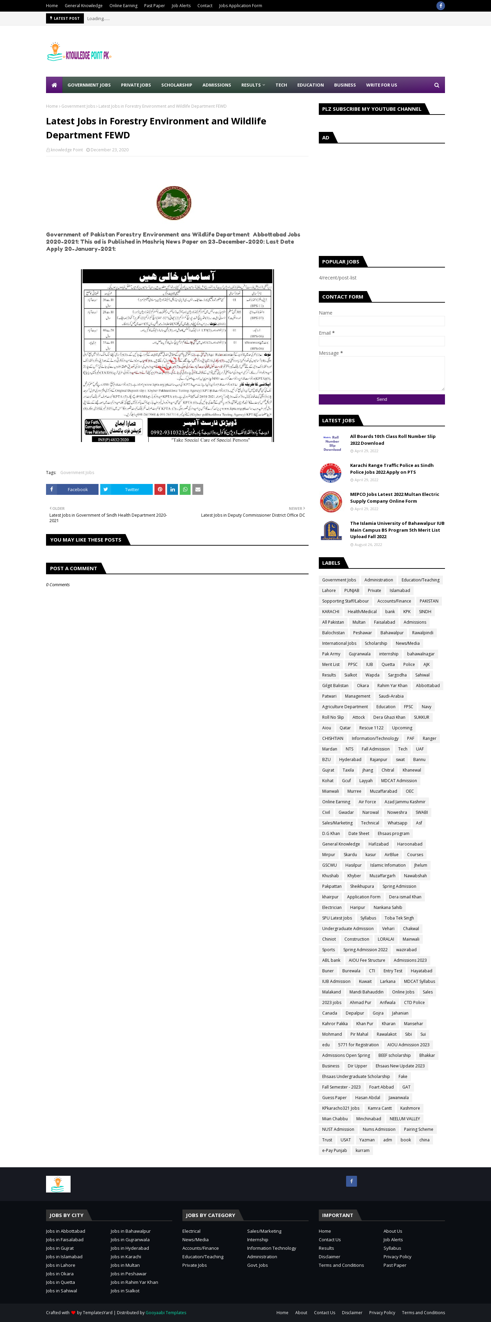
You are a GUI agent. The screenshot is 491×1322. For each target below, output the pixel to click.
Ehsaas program (394, 833)
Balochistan (333, 633)
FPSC (408, 707)
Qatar (345, 728)
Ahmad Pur (360, 1002)
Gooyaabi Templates (166, 1313)
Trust (327, 1140)
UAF (420, 749)
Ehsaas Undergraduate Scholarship (356, 1076)
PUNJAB (351, 590)
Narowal (370, 812)
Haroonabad (409, 844)
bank (390, 611)
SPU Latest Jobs (337, 918)
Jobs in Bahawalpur (131, 1231)
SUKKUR (421, 717)
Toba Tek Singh (399, 918)
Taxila (348, 770)
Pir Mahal (359, 1034)
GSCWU (329, 865)
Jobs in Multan (125, 1265)
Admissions (415, 622)
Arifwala (388, 1002)
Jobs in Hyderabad (130, 1248)
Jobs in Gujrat (60, 1248)
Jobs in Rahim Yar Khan (134, 1282)
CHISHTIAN (332, 738)
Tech (402, 749)
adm (387, 1140)
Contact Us (330, 1239)
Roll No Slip (333, 717)
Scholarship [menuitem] (176, 85)
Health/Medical (362, 611)
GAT (406, 1087)
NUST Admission (338, 1129)
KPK (407, 611)
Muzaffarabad (383, 791)
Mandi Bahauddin (366, 992)
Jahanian (400, 1013)
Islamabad (400, 590)
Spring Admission (399, 886)
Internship (257, 1239)
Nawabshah (415, 876)
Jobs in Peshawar (129, 1274)
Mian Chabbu (335, 1119)
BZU (326, 759)
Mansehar (413, 1024)
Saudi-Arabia (391, 696)
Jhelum (420, 865)
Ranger (429, 738)
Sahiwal (422, 675)
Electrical (191, 1231)
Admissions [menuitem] (217, 85)
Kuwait (365, 981)
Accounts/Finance (394, 601)
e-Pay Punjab (334, 1150)
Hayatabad (421, 971)
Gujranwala (360, 654)
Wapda (373, 675)
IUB (369, 664)
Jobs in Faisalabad (65, 1239)
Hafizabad (379, 844)
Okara (363, 685)
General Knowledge (84, 6)
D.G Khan (331, 833)
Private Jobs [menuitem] (136, 85)
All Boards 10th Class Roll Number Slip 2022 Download (393, 439)
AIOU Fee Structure (367, 960)
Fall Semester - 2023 (341, 1087)
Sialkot (350, 675)
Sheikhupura (362, 886)
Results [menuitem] (251, 85)
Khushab (330, 876)
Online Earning (123, 6)
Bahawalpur (392, 633)
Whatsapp (397, 823)
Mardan (329, 749)
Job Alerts (181, 6)
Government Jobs (78, 106)
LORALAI (386, 939)
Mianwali (330, 791)
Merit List (331, 664)
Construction (356, 939)
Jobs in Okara (60, 1274)
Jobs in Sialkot (125, 1291)
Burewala (351, 971)
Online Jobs (403, 992)
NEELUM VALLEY (405, 1119)
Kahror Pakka (335, 1024)
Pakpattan (332, 886)
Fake (403, 1076)
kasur (371, 854)
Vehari (388, 928)
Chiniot (329, 939)
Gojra (378, 1013)
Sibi (408, 1034)
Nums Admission (379, 1129)
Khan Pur (364, 1024)
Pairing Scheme (418, 1129)
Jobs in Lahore (60, 1265)
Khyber (354, 876)
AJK (426, 664)
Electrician (332, 907)
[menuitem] (54, 85)
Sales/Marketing (337, 823)
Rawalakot (387, 1034)
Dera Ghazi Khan (389, 717)
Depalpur (355, 1013)
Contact (204, 6)
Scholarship (376, 643)
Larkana (388, 981)
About (301, 1313)
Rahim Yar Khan (392, 685)
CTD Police (414, 1002)
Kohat (327, 781)
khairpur (330, 897)
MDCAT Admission (399, 781)
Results (329, 675)
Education (386, 707)
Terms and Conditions (341, 1265)
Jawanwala (399, 1097)
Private (374, 590)
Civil (326, 812)
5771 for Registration (358, 1045)
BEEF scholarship (394, 1055)
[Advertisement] (321, 51)
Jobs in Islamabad (64, 1256)
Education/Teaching (421, 580)
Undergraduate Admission (348, 928)
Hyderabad (350, 759)
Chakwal (411, 928)
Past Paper (154, 6)
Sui (423, 1034)
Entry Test (393, 971)
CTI (372, 971)
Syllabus (368, 918)
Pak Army (331, 654)
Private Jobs (194, 1265)
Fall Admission (376, 749)
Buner (328, 971)
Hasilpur (353, 865)
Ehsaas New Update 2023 (400, 1066)
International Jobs (339, 643)
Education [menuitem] (310, 85)
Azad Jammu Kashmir (405, 802)
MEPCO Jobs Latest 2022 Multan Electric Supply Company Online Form (394, 497)
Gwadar (346, 812)
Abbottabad (428, 685)
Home (52, 6)
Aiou (326, 728)
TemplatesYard (98, 1313)
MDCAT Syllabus (419, 981)
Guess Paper (334, 1097)
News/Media (408, 643)
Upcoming (402, 728)
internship (389, 654)
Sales (428, 992)
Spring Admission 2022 (365, 950)
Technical (370, 823)
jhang (367, 770)
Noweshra (397, 812)
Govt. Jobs (257, 1265)
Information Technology (271, 1248)
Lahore (329, 590)
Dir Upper (357, 1066)
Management (357, 696)
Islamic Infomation (388, 865)
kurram (363, 1150)
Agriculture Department (345, 707)
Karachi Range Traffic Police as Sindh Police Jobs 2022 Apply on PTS (392, 468)
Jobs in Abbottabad (65, 1231)
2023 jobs (331, 1002)
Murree (354, 791)
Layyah (366, 781)
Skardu (350, 854)
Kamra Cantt (380, 1108)
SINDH (425, 611)
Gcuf (346, 781)
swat (400, 759)
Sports (328, 950)
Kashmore (410, 1108)
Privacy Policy (398, 1256)
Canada (329, 1013)
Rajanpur (378, 759)
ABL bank (331, 960)
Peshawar (362, 633)
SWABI (422, 812)
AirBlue (392, 854)
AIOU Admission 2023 (408, 1045)
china (424, 1140)
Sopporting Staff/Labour (345, 601)
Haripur (357, 907)
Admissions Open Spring (346, 1055)
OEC (410, 791)
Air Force (367, 802)
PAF (410, 738)
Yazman (367, 1140)
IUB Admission (336, 981)
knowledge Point (67, 150)
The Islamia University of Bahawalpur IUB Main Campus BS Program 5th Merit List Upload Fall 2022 (397, 530)
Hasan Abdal (367, 1097)
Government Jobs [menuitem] (89, 85)
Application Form (364, 897)
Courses (415, 854)
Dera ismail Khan (405, 897)
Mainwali (411, 939)
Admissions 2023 (410, 960)
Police (409, 664)
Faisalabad (384, 622)
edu (326, 1045)
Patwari (329, 696)
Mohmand (332, 1034)
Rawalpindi (422, 633)
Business (330, 1066)
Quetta (388, 664)
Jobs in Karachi (126, 1256)
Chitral (388, 770)
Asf (419, 823)
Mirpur (328, 854)
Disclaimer (329, 1256)
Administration (378, 580)
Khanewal (412, 770)
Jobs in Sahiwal (61, 1291)
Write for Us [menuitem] (381, 85)
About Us (393, 1231)
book (406, 1140)
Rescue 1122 (371, 728)
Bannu (419, 759)
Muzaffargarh (383, 876)
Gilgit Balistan (335, 685)
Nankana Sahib (388, 907)
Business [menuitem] (345, 85)
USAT (346, 1140)
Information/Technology (375, 738)
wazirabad (406, 950)
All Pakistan (333, 622)
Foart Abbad (381, 1087)
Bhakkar (427, 1055)
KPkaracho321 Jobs (340, 1108)
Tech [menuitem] (281, 85)
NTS (349, 749)
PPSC (353, 664)
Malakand (331, 992)
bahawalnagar (421, 654)
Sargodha (397, 675)
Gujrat (328, 770)
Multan (359, 622)
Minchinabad (368, 1119)
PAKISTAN (429, 601)
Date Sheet (358, 833)
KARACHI (330, 611)
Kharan (389, 1024)
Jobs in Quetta (60, 1282)
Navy (426, 707)
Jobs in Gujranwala (130, 1239)
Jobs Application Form (240, 6)
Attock (359, 717)
